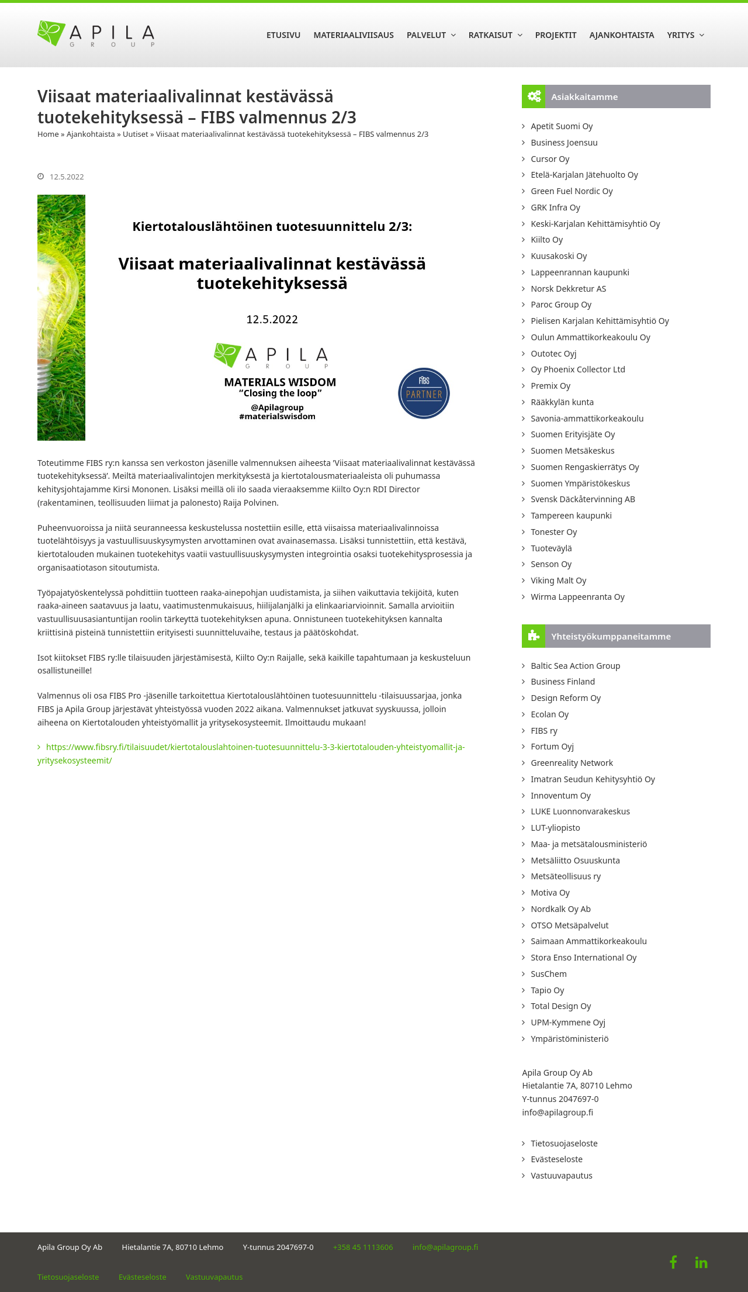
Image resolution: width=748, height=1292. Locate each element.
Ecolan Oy (550, 714)
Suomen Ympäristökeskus (580, 483)
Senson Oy (551, 563)
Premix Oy (550, 385)
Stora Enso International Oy (583, 957)
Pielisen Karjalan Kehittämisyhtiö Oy (600, 320)
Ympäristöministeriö (569, 1038)
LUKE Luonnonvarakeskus (580, 811)
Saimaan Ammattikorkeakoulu (589, 940)
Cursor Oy (550, 158)
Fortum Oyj (552, 746)
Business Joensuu (564, 142)
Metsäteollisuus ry (566, 876)
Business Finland (563, 681)
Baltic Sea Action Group (575, 665)
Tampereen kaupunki (571, 515)
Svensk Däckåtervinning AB (583, 499)
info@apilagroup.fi (557, 1112)
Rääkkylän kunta (562, 401)
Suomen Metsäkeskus (572, 450)
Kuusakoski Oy (559, 255)
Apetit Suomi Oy (562, 126)
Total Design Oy (561, 1005)
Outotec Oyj (553, 353)
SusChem (549, 973)
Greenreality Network (572, 762)
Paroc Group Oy (561, 304)
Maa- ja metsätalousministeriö (589, 843)
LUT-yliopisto (555, 827)
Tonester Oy (554, 531)
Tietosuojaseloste (564, 1143)
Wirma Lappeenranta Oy (577, 596)
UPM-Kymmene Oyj (568, 1022)
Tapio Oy (547, 990)
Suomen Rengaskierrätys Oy (585, 466)
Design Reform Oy (566, 697)
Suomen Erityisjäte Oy (573, 434)
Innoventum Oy (560, 795)
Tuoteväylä (551, 548)
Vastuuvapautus (562, 1175)
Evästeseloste (557, 1159)
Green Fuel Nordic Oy (571, 190)
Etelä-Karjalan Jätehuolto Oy (584, 174)
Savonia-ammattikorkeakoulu (587, 418)
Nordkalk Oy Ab (561, 908)
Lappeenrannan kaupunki (580, 272)
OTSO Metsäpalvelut (569, 925)
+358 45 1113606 (363, 1247)
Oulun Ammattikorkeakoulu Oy (590, 337)
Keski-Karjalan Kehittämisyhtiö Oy (595, 223)
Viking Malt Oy (558, 580)
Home (48, 134)
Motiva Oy (550, 892)
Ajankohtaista (91, 134)
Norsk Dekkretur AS (568, 288)
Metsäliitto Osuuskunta (575, 860)
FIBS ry (544, 730)
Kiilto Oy (547, 239)
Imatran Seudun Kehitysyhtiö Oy (593, 779)
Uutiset (135, 134)
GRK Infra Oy (555, 207)
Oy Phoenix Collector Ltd (578, 369)
